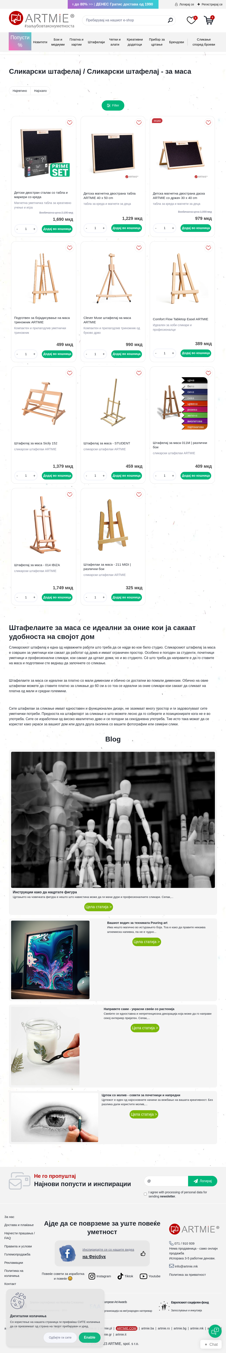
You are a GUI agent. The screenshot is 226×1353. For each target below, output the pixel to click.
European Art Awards (114, 1302)
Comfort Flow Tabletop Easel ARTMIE (180, 319)
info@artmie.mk (186, 1266)
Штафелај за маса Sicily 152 (35, 443)
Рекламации (13, 1262)
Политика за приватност (187, 1274)
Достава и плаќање (19, 1225)
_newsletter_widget (89, 1181)
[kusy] (26, 229)
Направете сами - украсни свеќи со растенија (139, 1009)
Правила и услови (18, 1246)
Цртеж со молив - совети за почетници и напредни (141, 1095)
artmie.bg (180, 1328)
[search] (170, 22)
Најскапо (40, 90)
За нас (9, 1217)
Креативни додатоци (135, 42)
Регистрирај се (212, 4)
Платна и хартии (77, 42)
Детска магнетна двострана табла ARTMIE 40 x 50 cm (109, 196)
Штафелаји (96, 42)
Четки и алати (115, 42)
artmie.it (121, 1334)
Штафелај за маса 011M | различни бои (180, 445)
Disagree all (60, 1337)
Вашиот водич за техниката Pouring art (137, 923)
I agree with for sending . (177, 1194)
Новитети (40, 42)
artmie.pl (106, 1328)
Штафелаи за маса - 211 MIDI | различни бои (107, 567)
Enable (89, 1337)
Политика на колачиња (13, 1273)
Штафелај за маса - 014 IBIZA (37, 565)
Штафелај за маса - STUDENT (106, 443)
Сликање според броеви (204, 42)
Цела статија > (99, 907)
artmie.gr (106, 1334)
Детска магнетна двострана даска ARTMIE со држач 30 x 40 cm (179, 196)
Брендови (176, 42)
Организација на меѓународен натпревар (127, 1310)
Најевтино (20, 90)
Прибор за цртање (157, 42)
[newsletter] (202, 1181)
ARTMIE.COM (126, 1328)
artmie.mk (197, 1328)
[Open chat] (215, 1331)
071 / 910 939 (184, 1243)
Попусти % (20, 41)
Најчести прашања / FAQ (19, 1235)
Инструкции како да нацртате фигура (45, 892)
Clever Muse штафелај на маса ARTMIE (107, 320)
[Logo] (41, 20)
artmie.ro (164, 1328)
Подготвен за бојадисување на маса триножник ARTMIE (42, 320)
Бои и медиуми (57, 42)
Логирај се (186, 4)
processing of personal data (183, 1192)
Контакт (10, 1284)
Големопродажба (17, 1254)
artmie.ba (147, 1328)
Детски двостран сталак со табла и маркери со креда (41, 195)
